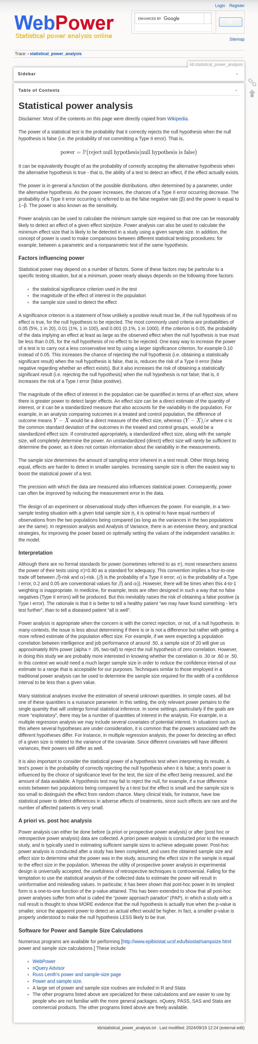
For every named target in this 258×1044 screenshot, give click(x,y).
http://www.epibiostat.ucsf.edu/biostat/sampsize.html (177, 941)
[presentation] (128, 152)
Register (237, 5)
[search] (169, 18)
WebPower (44, 961)
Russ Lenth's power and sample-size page (77, 974)
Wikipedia (177, 118)
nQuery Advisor (49, 968)
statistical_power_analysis (56, 53)
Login (220, 5)
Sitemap (237, 39)
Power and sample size (57, 981)
